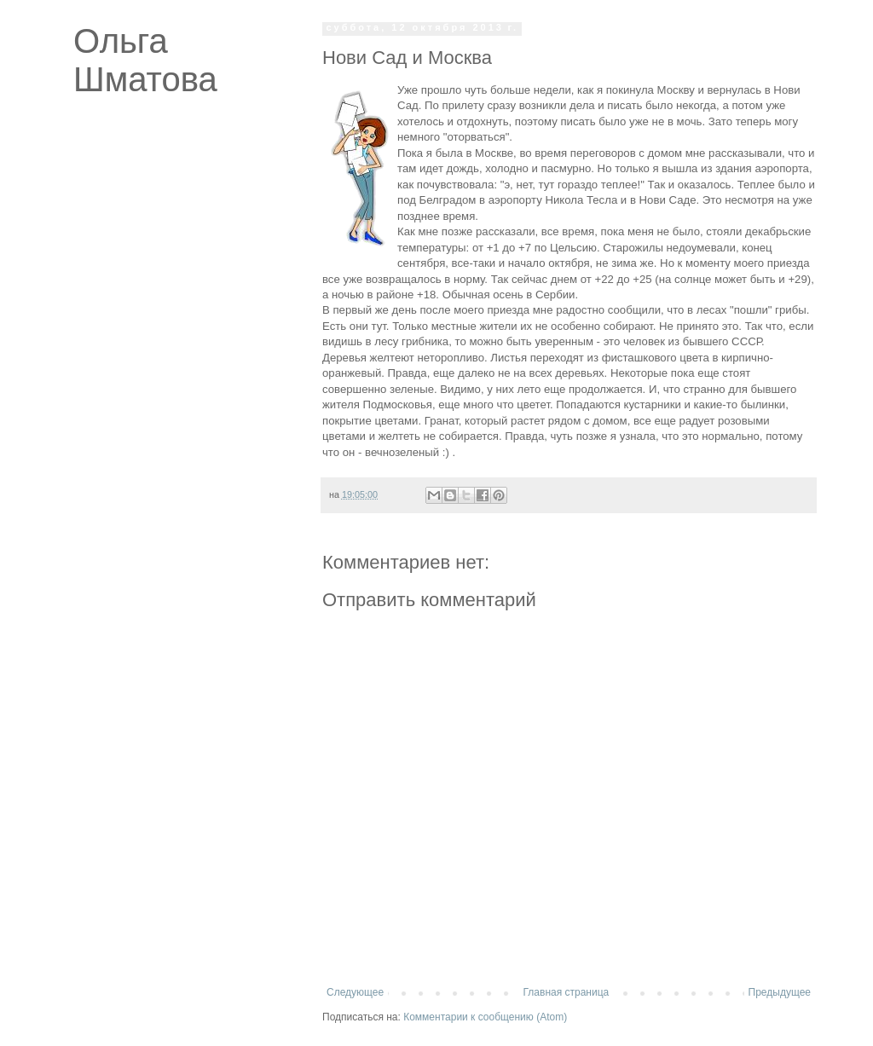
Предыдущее (780, 992)
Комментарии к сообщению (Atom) (485, 1017)
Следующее (355, 992)
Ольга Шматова (145, 60)
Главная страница (566, 992)
